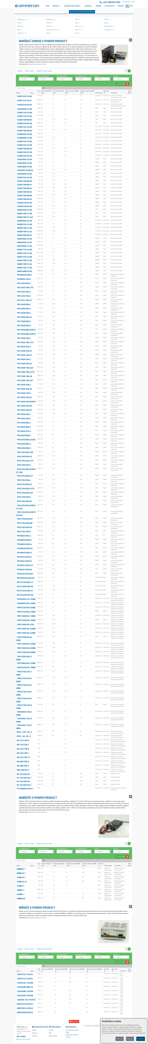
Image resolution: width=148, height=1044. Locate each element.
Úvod (47, 6)
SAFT (78, 30)
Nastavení (120, 1039)
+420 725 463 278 (23, 1039)
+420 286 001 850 (110, 2)
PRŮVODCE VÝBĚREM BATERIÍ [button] (85, 12)
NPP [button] (77, 19)
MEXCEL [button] (49, 26)
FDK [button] (77, 23)
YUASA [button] (107, 19)
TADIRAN (51, 20)
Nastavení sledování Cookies (72, 1036)
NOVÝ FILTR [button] (74, 1021)
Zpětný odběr (53, 1036)
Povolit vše (140, 1039)
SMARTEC (22, 33)
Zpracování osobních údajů (72, 1031)
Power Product (52, 30)
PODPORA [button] (89, 6)
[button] (127, 84)
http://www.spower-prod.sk (37, 64)
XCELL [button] (77, 33)
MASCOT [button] (20, 26)
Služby (34, 1030)
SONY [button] (48, 33)
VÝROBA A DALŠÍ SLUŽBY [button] (73, 6)
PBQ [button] (19, 30)
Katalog (19, 71)
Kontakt (121, 6)
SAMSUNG (109, 30)
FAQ (50, 1033)
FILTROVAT (120, 84)
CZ (127, 5)
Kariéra (98, 6)
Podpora (34, 1033)
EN (131, 5)
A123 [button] (19, 23)
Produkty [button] (56, 6)
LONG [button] (106, 23)
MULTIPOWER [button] (109, 26)
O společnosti (109, 6)
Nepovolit (130, 1039)
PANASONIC (22, 20)
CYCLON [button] (49, 23)
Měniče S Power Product (44, 71)
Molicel (79, 26)
